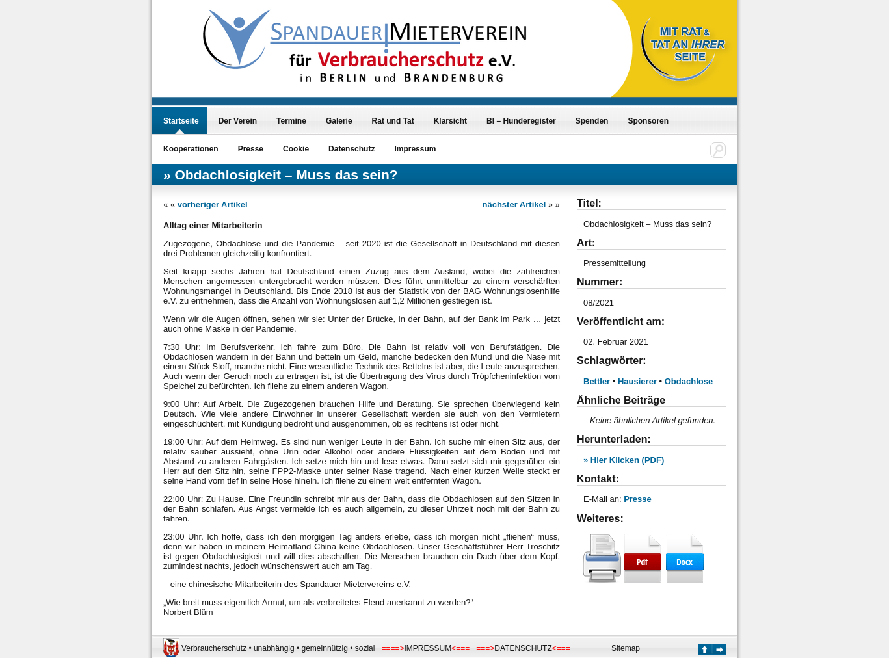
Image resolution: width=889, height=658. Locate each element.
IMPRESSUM (428, 648)
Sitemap (625, 648)
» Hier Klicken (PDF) (623, 460)
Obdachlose (689, 381)
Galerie (339, 120)
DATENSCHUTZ (522, 648)
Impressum (415, 148)
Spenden (592, 120)
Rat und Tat (393, 120)
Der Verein (238, 120)
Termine (291, 120)
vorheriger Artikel (213, 204)
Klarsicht (450, 120)
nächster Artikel (514, 204)
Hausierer (637, 381)
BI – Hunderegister (521, 120)
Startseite (181, 120)
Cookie (296, 148)
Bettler (596, 381)
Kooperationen (191, 148)
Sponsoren (648, 120)
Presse (250, 148)
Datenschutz (351, 148)
